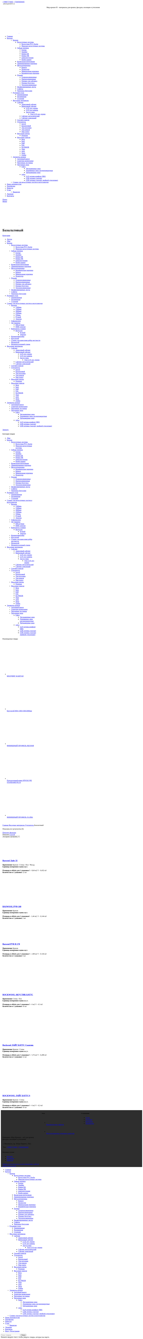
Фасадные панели (23, 137)
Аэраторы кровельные (25, 161)
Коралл (24, 67)
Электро (19, 518)
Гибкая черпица (23, 48)
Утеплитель (21, 122)
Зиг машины (15, 522)
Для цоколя (25, 130)
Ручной (18, 516)
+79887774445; (7, 2)
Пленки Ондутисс (28, 83)
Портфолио (90, 1123)
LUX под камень (32, 110)
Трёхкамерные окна (33, 172)
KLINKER (25, 147)
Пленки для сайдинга (29, 81)
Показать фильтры (9, 832)
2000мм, (19, 510)
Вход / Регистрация (12, 1331)
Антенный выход (23, 159)
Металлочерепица (23, 65)
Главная (5, 825)
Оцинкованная (22, 95)
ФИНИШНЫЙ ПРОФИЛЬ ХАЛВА (20, 817)
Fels (22, 145)
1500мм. (19, 508)
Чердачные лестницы (25, 163)
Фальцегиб (15, 543)
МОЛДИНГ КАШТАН (15, 676)
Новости (10, 1160)
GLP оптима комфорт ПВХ (36, 176)
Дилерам (89, 1120)
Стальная (20, 98)
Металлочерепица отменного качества (60, 1133)
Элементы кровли (19, 157)
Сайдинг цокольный (28, 118)
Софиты (20, 89)
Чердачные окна (23, 165)
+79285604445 (19, 2)
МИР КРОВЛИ (9, 1166)
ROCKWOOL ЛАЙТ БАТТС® (16, 1095)
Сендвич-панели (23, 120)
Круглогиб (15, 537)
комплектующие (27, 58)
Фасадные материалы (21, 100)
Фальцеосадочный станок (20, 545)
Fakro (23, 167)
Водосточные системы (25, 42)
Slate (23, 149)
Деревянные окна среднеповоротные (39, 170)
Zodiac (23, 155)
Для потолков (26, 128)
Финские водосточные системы (33, 46)
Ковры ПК (25, 56)
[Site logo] (10, 33)
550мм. (18, 514)
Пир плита (25, 132)
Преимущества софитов (55, 1124)
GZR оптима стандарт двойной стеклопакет (42, 180)
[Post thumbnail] (50, 1123)
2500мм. (19, 512)
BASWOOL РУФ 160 (11, 906)
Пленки (20, 75)
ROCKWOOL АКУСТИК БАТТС (17, 994)
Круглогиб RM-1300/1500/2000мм (19, 711)
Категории (6, 235)
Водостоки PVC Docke (29, 44)
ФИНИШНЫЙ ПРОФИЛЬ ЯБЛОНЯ (20, 746)
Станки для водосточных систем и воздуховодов (31, 182)
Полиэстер (25, 69)
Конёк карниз (26, 60)
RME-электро (21, 526)
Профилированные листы (26, 87)
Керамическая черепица (30, 73)
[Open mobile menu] (4, 201)
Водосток (19, 529)
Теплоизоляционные (29, 85)
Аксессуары (30, 112)
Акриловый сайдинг (28, 104)
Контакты (89, 1121)
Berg (23, 139)
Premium (24, 135)
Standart (24, 52)
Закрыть (5, 430)
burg (23, 141)
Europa (23, 50)
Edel (23, 143)
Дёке (8, 438)
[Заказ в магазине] (11, 837)
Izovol (23, 124)
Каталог (10, 1156)
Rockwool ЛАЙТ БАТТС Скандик (17, 1045)
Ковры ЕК (25, 54)
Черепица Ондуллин (24, 91)
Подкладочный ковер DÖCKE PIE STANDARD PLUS (19, 781)
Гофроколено (16, 520)
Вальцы (14, 504)
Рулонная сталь (18, 93)
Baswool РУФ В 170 (11, 944)
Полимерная (21, 97)
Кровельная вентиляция (26, 61)
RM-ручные (20, 524)
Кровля (15, 40)
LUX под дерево (32, 108)
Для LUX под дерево (37, 114)
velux (23, 174)
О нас (88, 1118)
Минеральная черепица (30, 71)
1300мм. (19, 506)
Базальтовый (26, 126)
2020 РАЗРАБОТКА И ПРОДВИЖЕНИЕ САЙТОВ (20, 1164)
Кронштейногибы (17, 535)
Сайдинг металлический (30, 116)
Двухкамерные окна (33, 169)
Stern (23, 153)
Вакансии (16, 192)
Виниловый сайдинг (28, 106)
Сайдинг (20, 102)
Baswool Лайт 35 (9, 860)
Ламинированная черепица (27, 63)
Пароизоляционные (28, 79)
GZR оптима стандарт (34, 178)
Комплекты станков (18, 528)
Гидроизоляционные (29, 77)
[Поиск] (4, 199)
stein (23, 151)
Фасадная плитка (23, 133)
